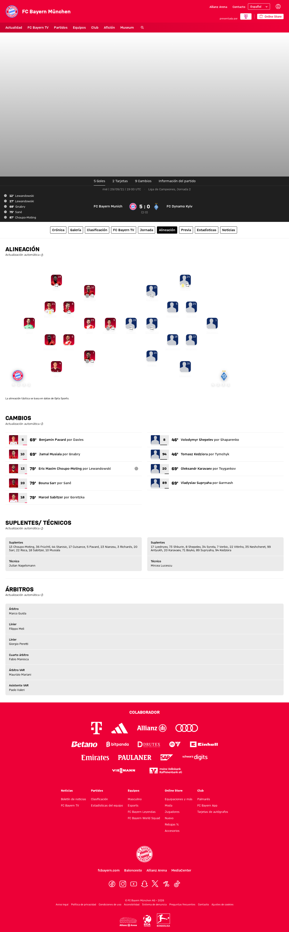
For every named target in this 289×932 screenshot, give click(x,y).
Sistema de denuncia (154, 904)
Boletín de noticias (73, 799)
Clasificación (99, 799)
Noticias (67, 790)
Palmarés (203, 799)
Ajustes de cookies (222, 904)
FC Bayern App (207, 805)
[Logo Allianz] (151, 728)
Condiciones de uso (110, 904)
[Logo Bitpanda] (117, 744)
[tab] (177, 181)
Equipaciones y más (178, 799)
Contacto (239, 6)
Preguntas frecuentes (182, 904)
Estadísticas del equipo (107, 805)
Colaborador (144, 712)
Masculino (135, 799)
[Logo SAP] (167, 757)
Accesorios (172, 830)
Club (94, 27)
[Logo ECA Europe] (147, 921)
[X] (155, 884)
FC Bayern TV (38, 27)
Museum (127, 27)
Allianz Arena (218, 6)
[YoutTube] (133, 884)
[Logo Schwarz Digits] (195, 757)
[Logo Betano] (84, 744)
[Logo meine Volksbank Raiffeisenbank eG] (165, 770)
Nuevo (169, 818)
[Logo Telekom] (96, 728)
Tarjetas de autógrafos (212, 811)
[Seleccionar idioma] (259, 6)
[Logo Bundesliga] (163, 920)
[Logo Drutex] (149, 744)
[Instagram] (122, 884)
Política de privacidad (83, 904)
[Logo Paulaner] (134, 757)
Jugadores (172, 811)
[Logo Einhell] (204, 744)
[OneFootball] (166, 884)
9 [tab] (143, 181)
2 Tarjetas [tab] (120, 181)
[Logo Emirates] (95, 757)
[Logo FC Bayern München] (144, 854)
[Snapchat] (144, 884)
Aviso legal (62, 904)
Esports (133, 805)
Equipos (79, 27)
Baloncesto (133, 870)
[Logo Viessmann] (123, 770)
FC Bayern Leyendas (142, 811)
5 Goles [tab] (99, 181)
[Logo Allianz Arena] (128, 922)
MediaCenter (181, 870)
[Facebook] (112, 884)
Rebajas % (172, 824)
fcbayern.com (109, 870)
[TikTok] (177, 884)
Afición (109, 27)
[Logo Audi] (186, 728)
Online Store (173, 790)
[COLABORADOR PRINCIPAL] (246, 16)
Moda (168, 805)
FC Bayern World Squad (144, 818)
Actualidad (13, 27)
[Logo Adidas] (119, 728)
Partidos (61, 27)
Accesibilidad (131, 904)
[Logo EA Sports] (175, 744)
